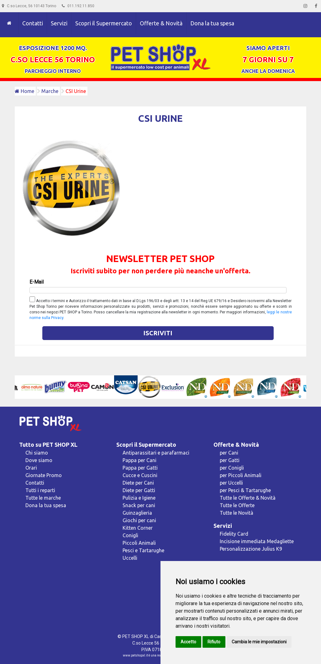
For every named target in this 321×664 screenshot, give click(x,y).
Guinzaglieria (137, 513)
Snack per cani (139, 505)
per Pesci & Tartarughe (245, 490)
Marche (49, 91)
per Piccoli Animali (240, 475)
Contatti (32, 23)
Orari (31, 468)
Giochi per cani (139, 520)
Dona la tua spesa (212, 23)
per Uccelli (231, 483)
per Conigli (232, 468)
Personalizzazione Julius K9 (251, 549)
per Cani (229, 453)
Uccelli (130, 558)
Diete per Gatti (139, 490)
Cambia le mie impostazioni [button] (259, 641)
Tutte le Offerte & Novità (248, 498)
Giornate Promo (43, 475)
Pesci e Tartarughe (143, 550)
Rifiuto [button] (214, 641)
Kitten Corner (138, 528)
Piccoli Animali (139, 543)
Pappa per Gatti (140, 468)
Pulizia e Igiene (139, 498)
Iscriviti (157, 333)
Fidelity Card (234, 534)
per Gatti (229, 460)
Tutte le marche (43, 498)
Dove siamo (38, 460)
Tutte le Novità (236, 513)
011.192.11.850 (78, 6)
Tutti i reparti (40, 490)
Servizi (59, 23)
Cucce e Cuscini (140, 475)
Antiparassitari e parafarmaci (156, 453)
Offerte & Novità (161, 23)
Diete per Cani (138, 483)
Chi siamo (36, 453)
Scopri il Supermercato (103, 23)
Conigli (130, 535)
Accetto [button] (188, 641)
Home (24, 91)
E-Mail (36, 282)
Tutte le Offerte (237, 505)
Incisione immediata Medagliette (257, 541)
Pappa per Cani (139, 460)
